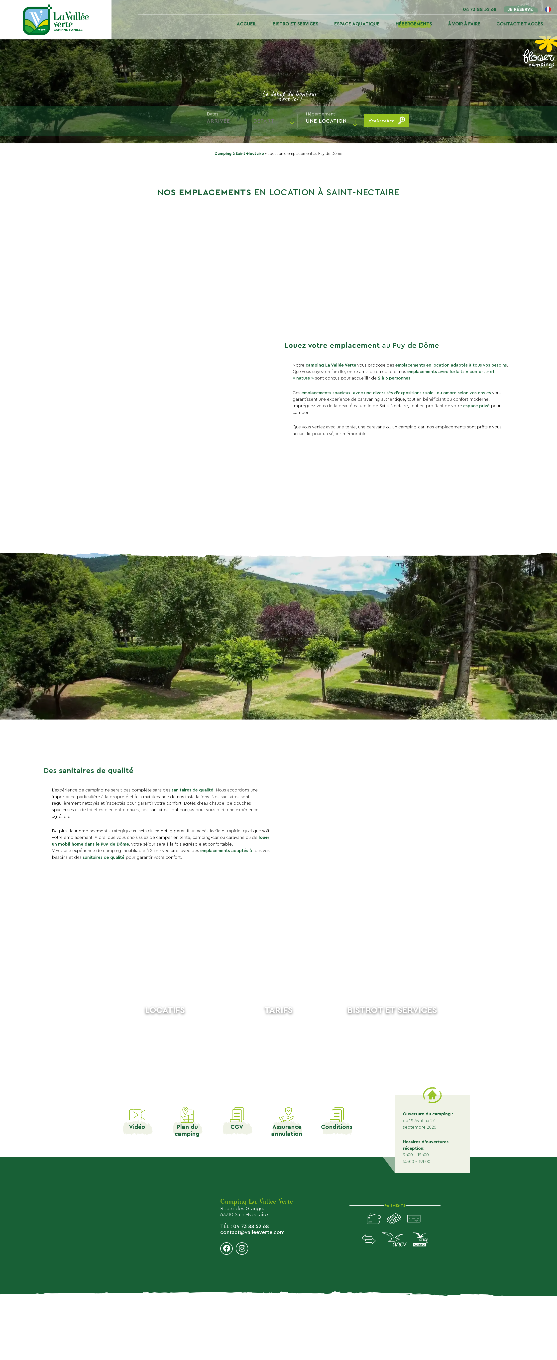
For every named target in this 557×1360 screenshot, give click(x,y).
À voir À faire (464, 23)
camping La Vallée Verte (331, 365)
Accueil (247, 23)
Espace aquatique (357, 23)
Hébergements (414, 23)
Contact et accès (519, 23)
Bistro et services (295, 23)
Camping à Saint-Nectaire (239, 154)
